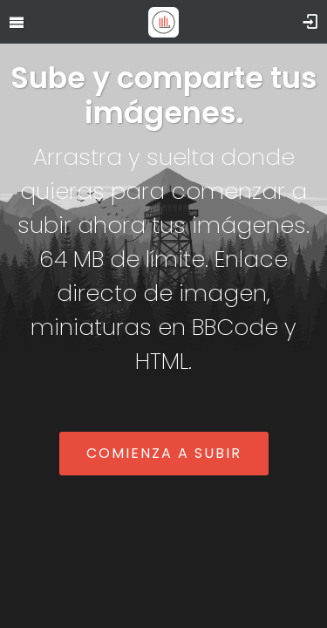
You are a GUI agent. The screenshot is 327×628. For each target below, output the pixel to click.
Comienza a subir (164, 453)
